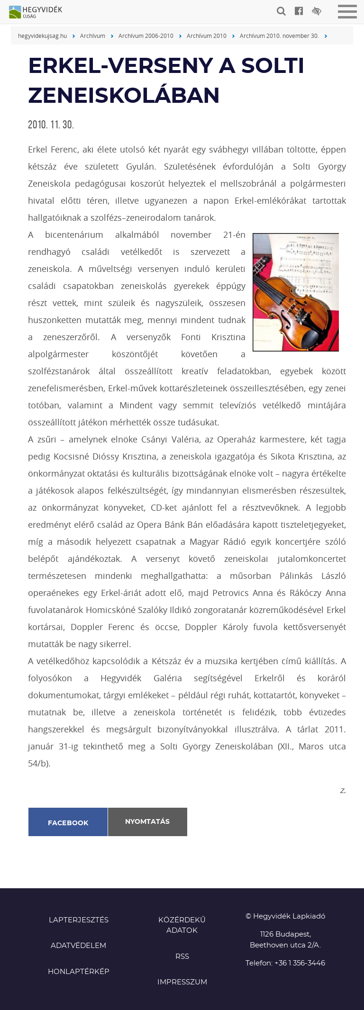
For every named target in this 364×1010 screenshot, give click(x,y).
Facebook (68, 823)
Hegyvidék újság (40, 12)
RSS (182, 956)
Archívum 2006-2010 (145, 35)
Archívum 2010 (207, 35)
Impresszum (182, 982)
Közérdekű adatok (182, 926)
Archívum (92, 35)
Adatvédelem (78, 945)
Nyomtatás (147, 822)
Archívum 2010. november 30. (279, 35)
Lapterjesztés (79, 920)
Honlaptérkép (78, 971)
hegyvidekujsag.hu (42, 35)
